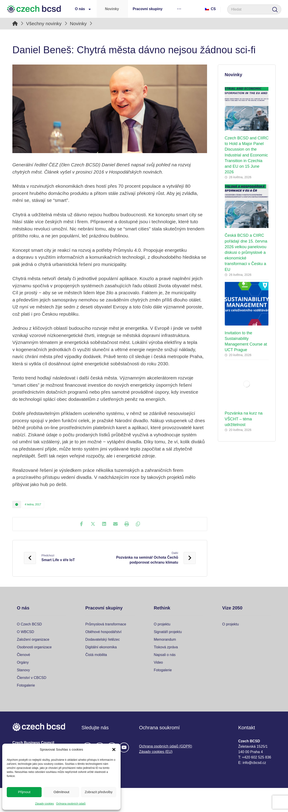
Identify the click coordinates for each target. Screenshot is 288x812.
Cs (210, 9)
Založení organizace (33, 639)
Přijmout (24, 792)
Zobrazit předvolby (98, 792)
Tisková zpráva (166, 647)
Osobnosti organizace (34, 647)
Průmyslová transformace (105, 624)
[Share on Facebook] (81, 524)
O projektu (162, 624)
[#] (124, 747)
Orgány (23, 662)
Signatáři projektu (168, 632)
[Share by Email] (115, 524)
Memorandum (165, 639)
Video (158, 662)
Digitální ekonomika (101, 647)
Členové (23, 655)
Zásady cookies (44, 803)
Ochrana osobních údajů (71, 803)
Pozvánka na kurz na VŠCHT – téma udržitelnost (244, 419)
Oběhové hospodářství (103, 632)
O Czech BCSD (29, 624)
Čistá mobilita (96, 655)
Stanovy (23, 670)
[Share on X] (92, 524)
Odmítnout (61, 792)
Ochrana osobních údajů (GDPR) (165, 746)
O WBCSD (25, 632)
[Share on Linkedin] (104, 524)
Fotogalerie (26, 685)
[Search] (275, 9)
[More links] (179, 8)
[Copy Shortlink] (137, 524)
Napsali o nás (165, 655)
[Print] (126, 524)
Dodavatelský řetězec (102, 639)
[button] (114, 749)
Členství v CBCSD (31, 678)
